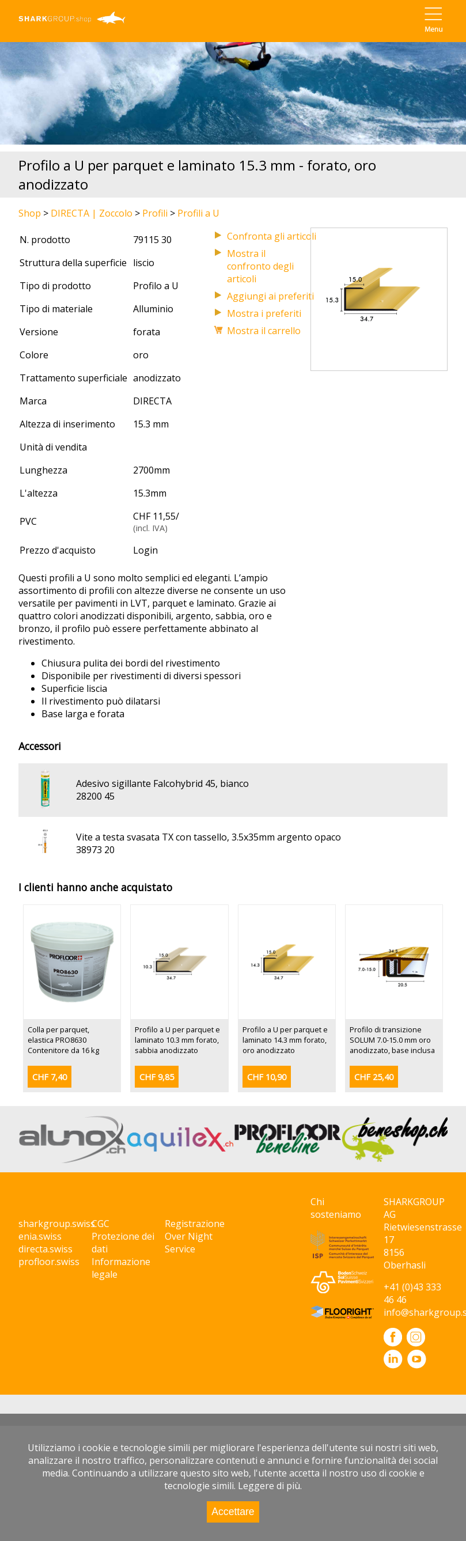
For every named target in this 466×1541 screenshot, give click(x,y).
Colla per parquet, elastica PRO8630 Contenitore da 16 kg (63, 1039)
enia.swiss (40, 1236)
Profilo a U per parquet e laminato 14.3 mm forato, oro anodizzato (285, 1039)
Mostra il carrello (264, 330)
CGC (100, 1223)
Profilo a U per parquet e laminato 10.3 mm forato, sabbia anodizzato (177, 1039)
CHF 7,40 (49, 1076)
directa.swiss (45, 1249)
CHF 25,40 (373, 1076)
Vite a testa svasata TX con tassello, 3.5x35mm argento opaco (208, 837)
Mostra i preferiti (264, 313)
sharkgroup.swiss (56, 1223)
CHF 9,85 (156, 1076)
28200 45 (95, 796)
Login (145, 550)
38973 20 (95, 849)
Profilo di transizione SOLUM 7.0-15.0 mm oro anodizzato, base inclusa (392, 1039)
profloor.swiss (48, 1261)
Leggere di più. (270, 1485)
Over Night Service (189, 1242)
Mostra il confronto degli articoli (260, 266)
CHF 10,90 (266, 1076)
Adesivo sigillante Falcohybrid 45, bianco (162, 783)
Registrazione (195, 1223)
